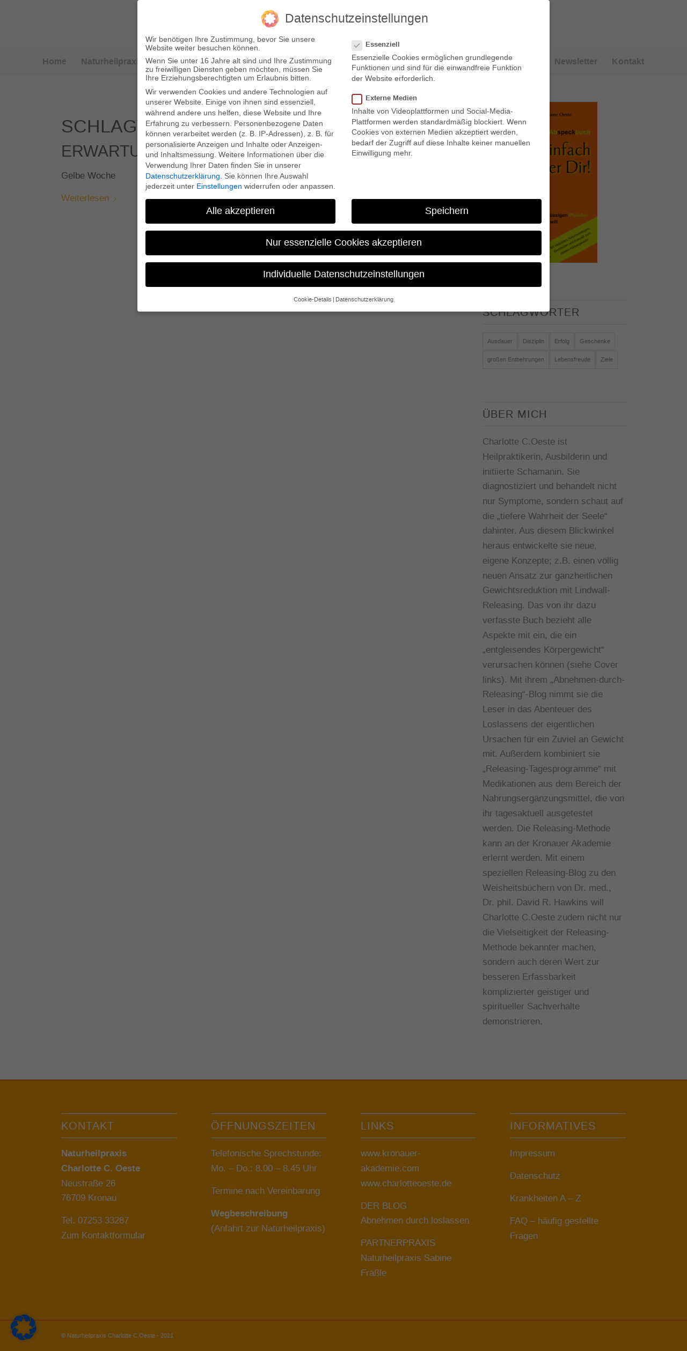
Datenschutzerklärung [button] (364, 296)
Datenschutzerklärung (182, 172)
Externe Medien (389, 95)
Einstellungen (219, 183)
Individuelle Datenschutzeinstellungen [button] (344, 270)
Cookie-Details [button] (313, 296)
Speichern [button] (447, 207)
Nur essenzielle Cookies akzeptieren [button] (344, 239)
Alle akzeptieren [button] (240, 207)
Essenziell (380, 41)
